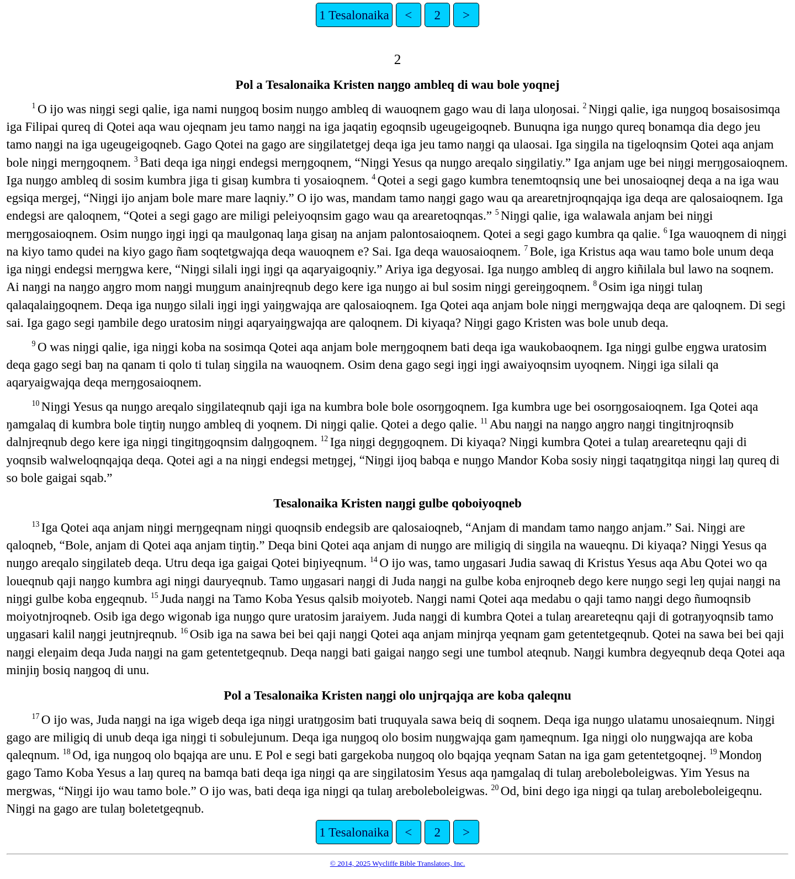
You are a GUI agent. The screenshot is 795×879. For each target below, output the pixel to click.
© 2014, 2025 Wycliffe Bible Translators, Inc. (397, 863)
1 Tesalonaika (354, 15)
